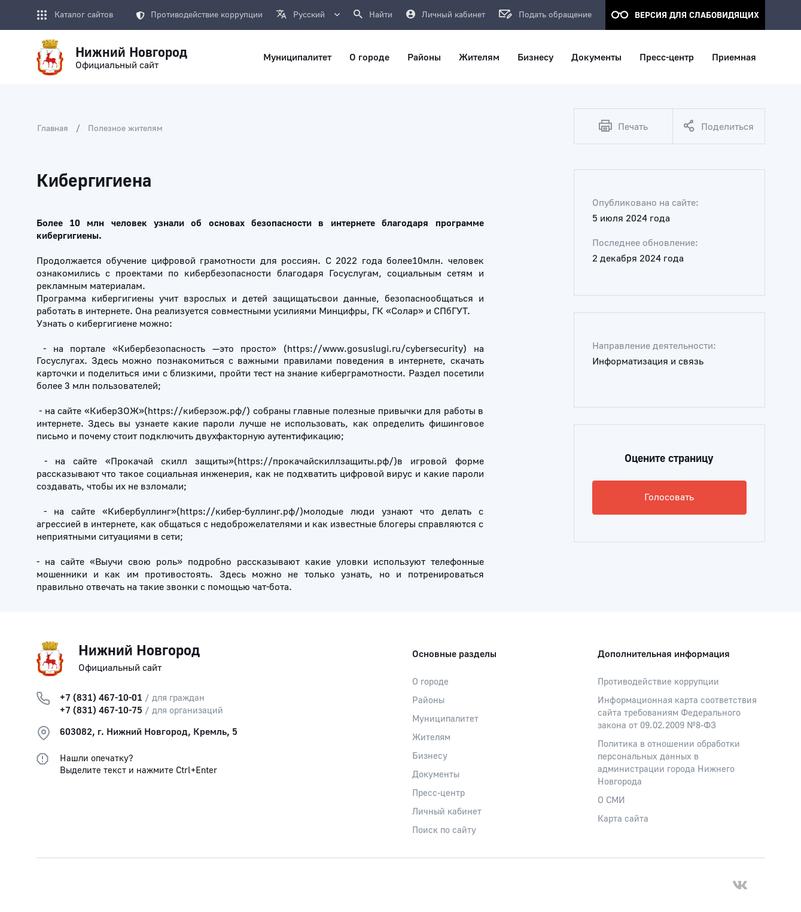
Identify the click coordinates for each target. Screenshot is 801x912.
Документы (435, 774)
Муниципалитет (445, 719)
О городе (430, 682)
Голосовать (669, 497)
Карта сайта (623, 819)
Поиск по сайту (444, 830)
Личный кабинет (447, 811)
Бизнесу (429, 756)
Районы (428, 700)
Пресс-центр (438, 793)
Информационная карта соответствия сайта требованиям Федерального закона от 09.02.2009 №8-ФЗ (677, 713)
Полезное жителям (125, 128)
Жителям (431, 737)
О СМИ (611, 800)
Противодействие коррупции (199, 15)
